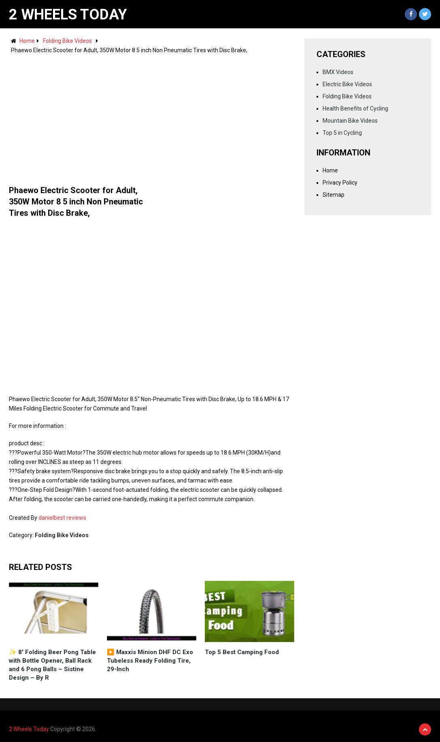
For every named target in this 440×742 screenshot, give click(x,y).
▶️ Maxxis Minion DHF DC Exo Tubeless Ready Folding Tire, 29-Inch (150, 660)
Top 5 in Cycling (342, 133)
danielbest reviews (62, 518)
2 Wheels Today (68, 14)
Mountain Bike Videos (350, 120)
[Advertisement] (151, 115)
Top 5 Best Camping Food (242, 652)
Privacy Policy (340, 182)
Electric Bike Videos (347, 84)
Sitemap (333, 194)
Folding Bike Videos (67, 41)
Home (27, 41)
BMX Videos (338, 72)
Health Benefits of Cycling (355, 108)
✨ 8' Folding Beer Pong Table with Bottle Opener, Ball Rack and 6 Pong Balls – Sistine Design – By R (52, 664)
